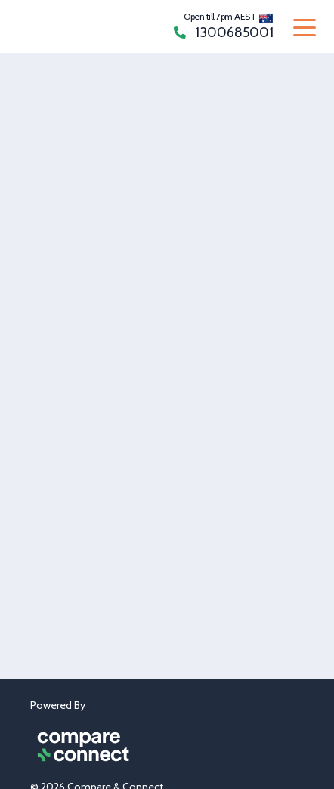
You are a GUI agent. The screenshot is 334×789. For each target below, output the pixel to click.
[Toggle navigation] (304, 27)
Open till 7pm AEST (219, 16)
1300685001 (224, 32)
